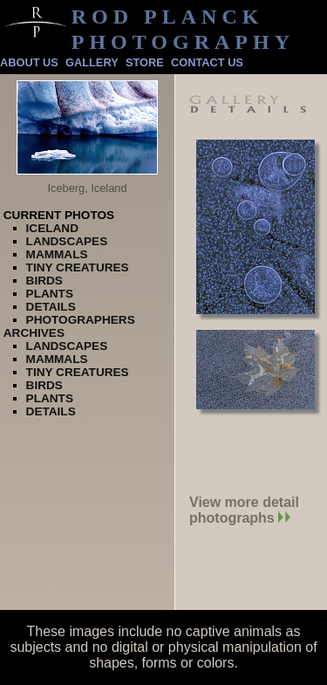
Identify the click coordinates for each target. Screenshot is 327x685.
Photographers (80, 319)
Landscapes (67, 241)
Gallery (92, 62)
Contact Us (207, 62)
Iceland (52, 228)
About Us (29, 62)
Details (51, 306)
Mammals (57, 254)
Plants (49, 293)
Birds (44, 280)
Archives (34, 332)
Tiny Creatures (77, 267)
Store (145, 62)
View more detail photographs (244, 510)
